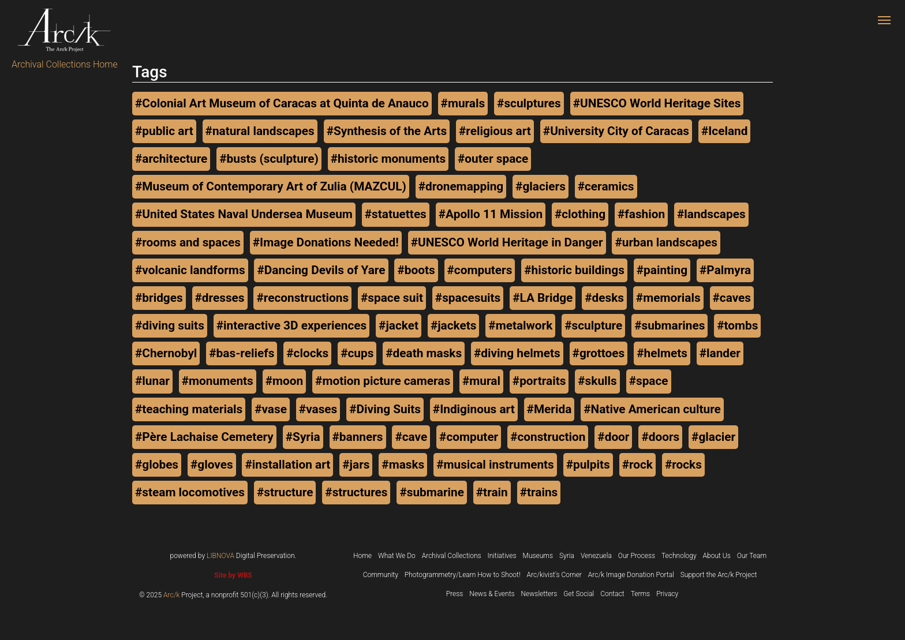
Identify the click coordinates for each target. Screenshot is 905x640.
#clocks (307, 353)
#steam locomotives (190, 492)
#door (613, 437)
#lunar (152, 381)
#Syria (303, 437)
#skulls (597, 381)
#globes (156, 464)
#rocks (683, 464)
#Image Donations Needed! (326, 242)
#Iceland (724, 131)
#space (648, 381)
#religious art (495, 131)
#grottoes (599, 353)
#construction (547, 437)
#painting (662, 270)
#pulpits (588, 464)
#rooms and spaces (188, 242)
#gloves (211, 464)
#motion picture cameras (382, 381)
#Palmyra (725, 270)
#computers (480, 270)
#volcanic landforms (190, 270)
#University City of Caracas (616, 131)
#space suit (392, 298)
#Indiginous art (474, 409)
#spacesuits (467, 298)
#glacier (713, 437)
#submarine (431, 492)
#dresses (220, 298)
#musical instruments (495, 464)
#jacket (398, 325)
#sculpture (593, 325)
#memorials (668, 298)
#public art (164, 131)
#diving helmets (517, 353)
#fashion (641, 214)
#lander (720, 353)
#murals (463, 103)
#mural (481, 381)
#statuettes (396, 214)
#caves (732, 298)
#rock (637, 464)
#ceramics (606, 186)
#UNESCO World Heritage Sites (657, 103)
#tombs (737, 325)
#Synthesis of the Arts (387, 131)
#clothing (580, 214)
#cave (411, 437)
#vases (318, 409)
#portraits (539, 381)
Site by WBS (233, 575)
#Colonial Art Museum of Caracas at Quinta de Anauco (282, 103)
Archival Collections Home (65, 64)
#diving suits (169, 325)
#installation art (287, 464)
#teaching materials (188, 409)
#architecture (171, 159)
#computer (468, 437)
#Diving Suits (385, 409)
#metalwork (520, 325)
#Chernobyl (166, 353)
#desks (604, 298)
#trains (539, 492)
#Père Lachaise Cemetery (204, 437)
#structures (356, 492)
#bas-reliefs (241, 353)
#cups (357, 353)
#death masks (424, 353)
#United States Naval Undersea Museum (244, 214)
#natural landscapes (260, 131)
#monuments (217, 381)
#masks (403, 464)
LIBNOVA (220, 556)
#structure (285, 492)
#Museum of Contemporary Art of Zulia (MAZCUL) (270, 186)
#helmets (662, 353)
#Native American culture (652, 409)
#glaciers (540, 186)
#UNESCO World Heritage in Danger (507, 242)
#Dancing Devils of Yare (321, 270)
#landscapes (711, 214)
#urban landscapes (666, 242)
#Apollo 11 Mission (491, 214)
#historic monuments (388, 159)
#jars (355, 464)
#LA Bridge (543, 298)
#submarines (669, 325)
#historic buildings (574, 270)
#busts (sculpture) (269, 159)
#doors (660, 437)
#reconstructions (302, 298)
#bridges (159, 298)
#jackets (454, 325)
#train (492, 492)
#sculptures (529, 103)
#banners (357, 437)
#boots (416, 270)
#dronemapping (461, 186)
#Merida (549, 409)
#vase (271, 409)
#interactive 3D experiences (291, 325)
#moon (284, 381)
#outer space (493, 159)
